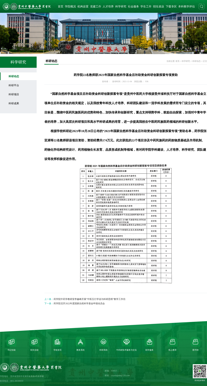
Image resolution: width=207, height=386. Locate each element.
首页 (60, 6)
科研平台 (14, 85)
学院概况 (70, 6)
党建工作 (95, 6)
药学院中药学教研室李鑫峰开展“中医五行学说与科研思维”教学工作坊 (89, 299)
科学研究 (120, 6)
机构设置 (83, 6)
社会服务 (133, 6)
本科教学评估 (186, 6)
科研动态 (14, 76)
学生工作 (145, 6)
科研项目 (14, 94)
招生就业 (158, 6)
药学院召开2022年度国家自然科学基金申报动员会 (79, 303)
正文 (205, 61)
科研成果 (14, 103)
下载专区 (171, 6)
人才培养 (108, 6)
